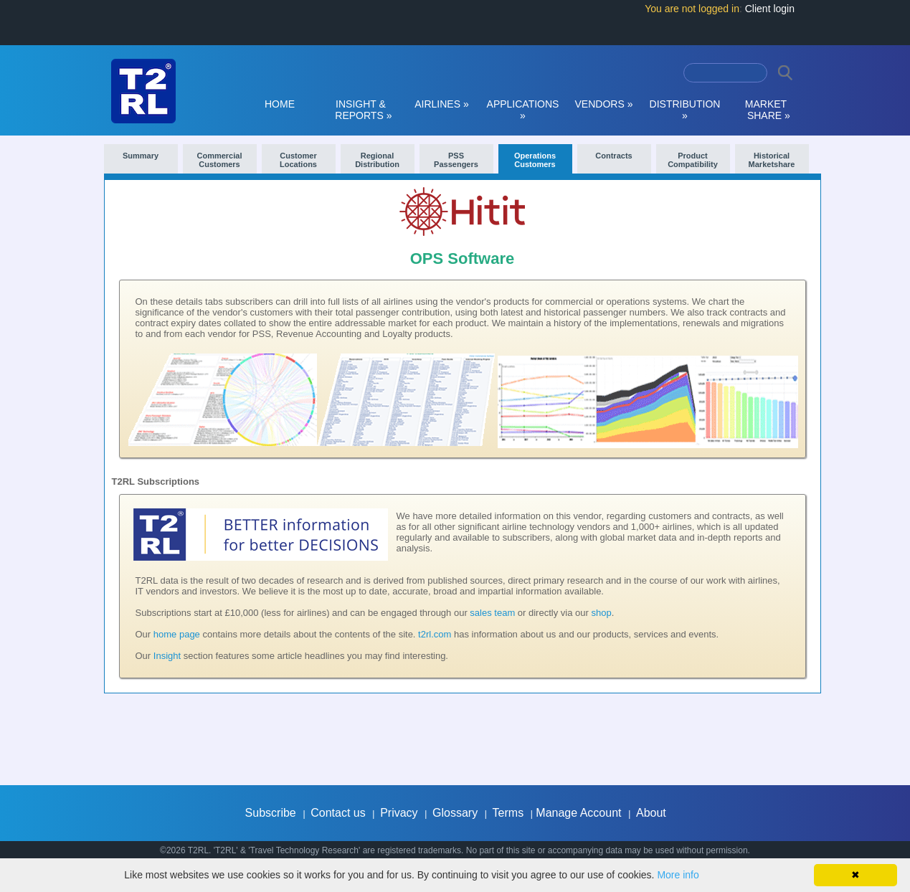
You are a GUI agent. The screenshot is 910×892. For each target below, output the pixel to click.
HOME (280, 104)
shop (601, 612)
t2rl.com (434, 634)
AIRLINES (441, 104)
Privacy (398, 813)
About (651, 813)
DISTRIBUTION (685, 109)
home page (176, 634)
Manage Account (578, 813)
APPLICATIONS (523, 109)
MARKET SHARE (765, 109)
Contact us (338, 813)
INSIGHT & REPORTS (361, 109)
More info (677, 875)
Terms (508, 813)
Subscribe (270, 813)
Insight (167, 655)
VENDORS (604, 104)
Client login (770, 8)
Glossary (455, 813)
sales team (492, 612)
